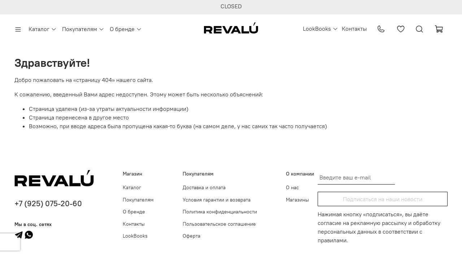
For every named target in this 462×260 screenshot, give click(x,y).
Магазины (297, 199)
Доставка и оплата (204, 187)
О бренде (126, 28)
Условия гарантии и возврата (216, 199)
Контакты (354, 28)
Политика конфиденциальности (220, 211)
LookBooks (320, 28)
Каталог (43, 28)
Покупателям (83, 28)
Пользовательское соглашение (219, 224)
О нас (292, 187)
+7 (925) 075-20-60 (48, 203)
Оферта (191, 236)
